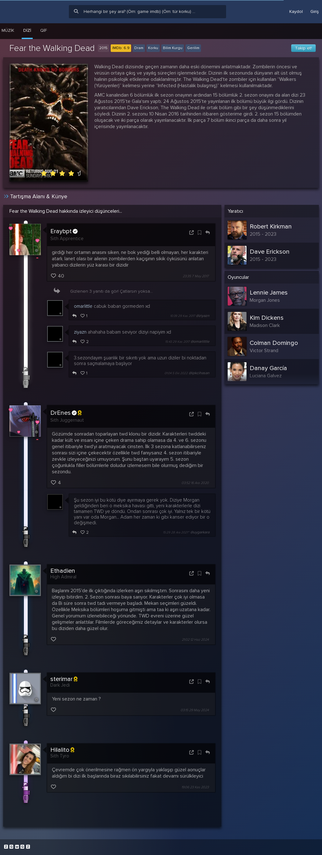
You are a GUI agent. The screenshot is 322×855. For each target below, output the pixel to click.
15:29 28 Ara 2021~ (176, 532)
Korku (153, 48)
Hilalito (62, 750)
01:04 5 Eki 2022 (176, 373)
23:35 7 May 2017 (196, 276)
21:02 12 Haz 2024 (195, 640)
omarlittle (83, 306)
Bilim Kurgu (172, 48)
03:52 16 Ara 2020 (195, 483)
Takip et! (303, 48)
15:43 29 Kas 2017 (177, 342)
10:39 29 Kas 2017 (182, 316)
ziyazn (80, 332)
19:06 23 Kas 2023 (195, 787)
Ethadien (62, 571)
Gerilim (193, 48)
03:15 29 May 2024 (194, 710)
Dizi (27, 30)
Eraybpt (64, 231)
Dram (138, 48)
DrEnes (65, 412)
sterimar (63, 679)
